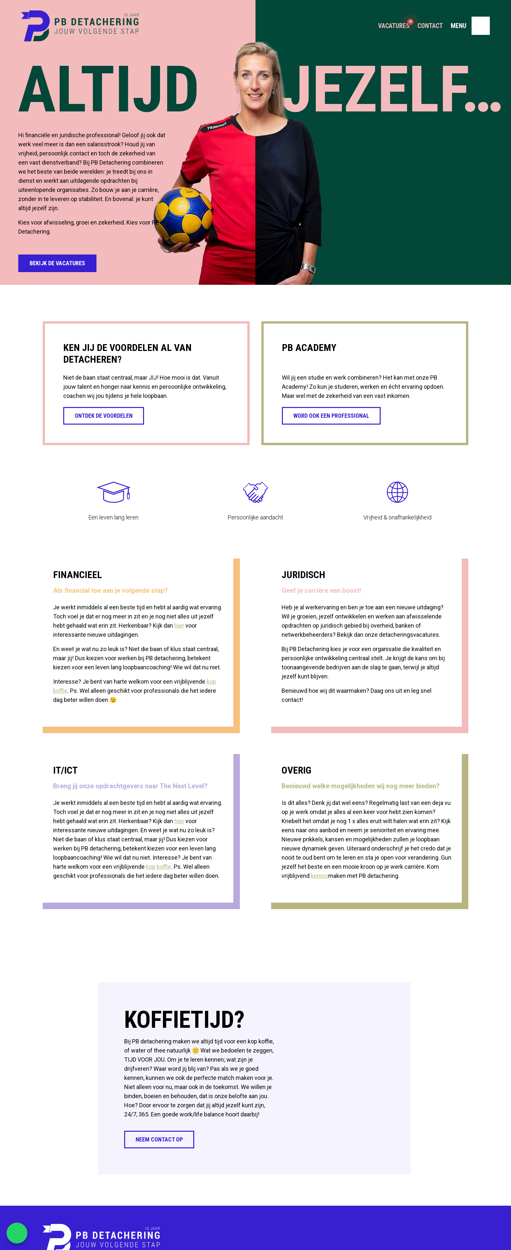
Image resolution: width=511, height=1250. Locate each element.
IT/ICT (65, 770)
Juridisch (303, 574)
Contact (430, 26)
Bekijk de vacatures (57, 263)
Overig (296, 770)
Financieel (77, 574)
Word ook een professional (331, 415)
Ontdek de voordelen (104, 415)
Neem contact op (159, 1139)
